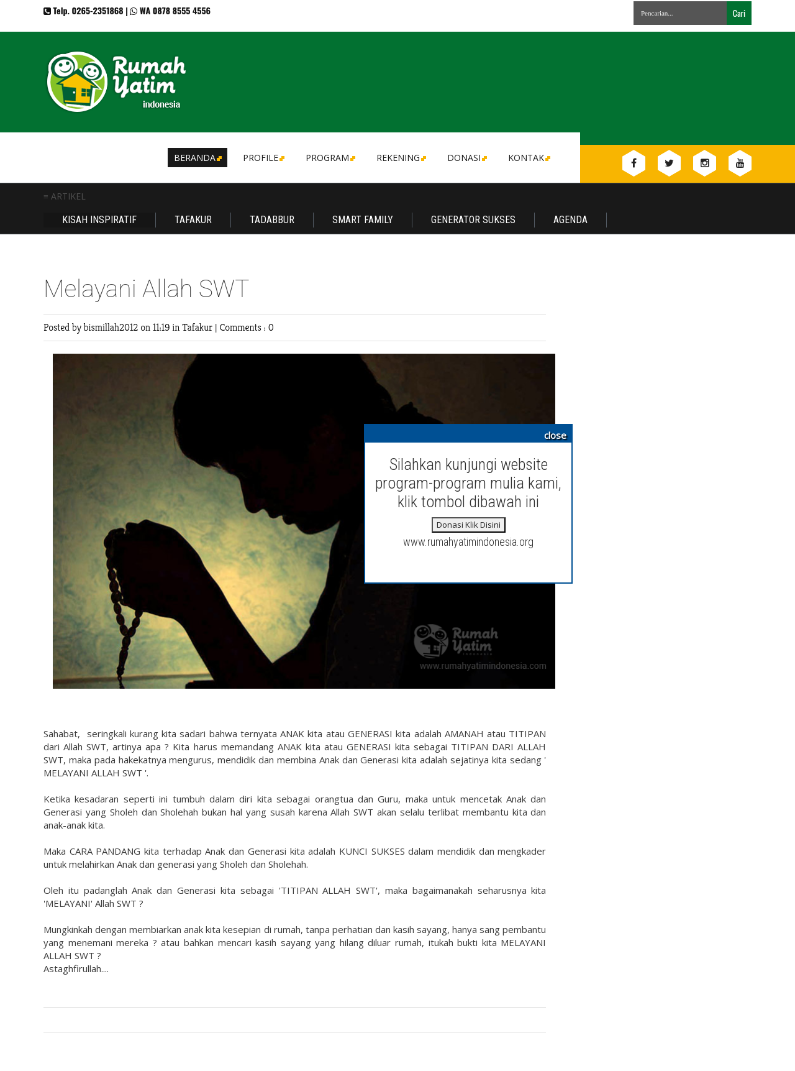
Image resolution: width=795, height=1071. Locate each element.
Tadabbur (272, 220)
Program (329, 157)
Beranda (197, 157)
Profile (263, 157)
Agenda (570, 220)
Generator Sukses (473, 220)
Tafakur (193, 220)
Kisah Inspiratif (99, 220)
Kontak (528, 157)
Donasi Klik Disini (469, 524)
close (555, 435)
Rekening (400, 157)
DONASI (466, 157)
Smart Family (362, 220)
